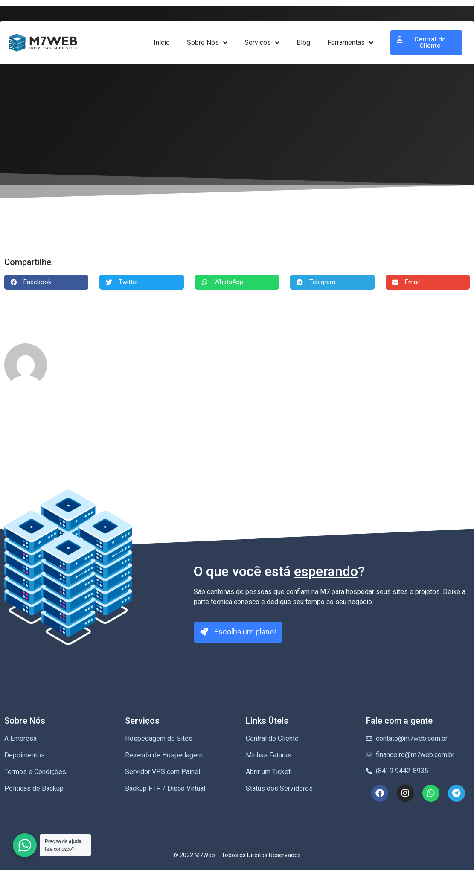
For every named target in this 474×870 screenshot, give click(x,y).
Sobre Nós (207, 42)
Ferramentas (350, 42)
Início (162, 42)
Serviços (261, 42)
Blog (303, 42)
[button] (46, 282)
